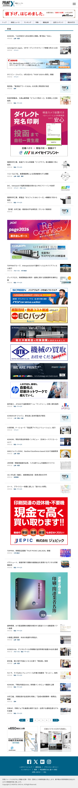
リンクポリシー (26, 769)
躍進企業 (46, 22)
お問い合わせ (36, 772)
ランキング (27, 22)
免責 (35, 769)
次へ (56, 720)
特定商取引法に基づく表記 (48, 769)
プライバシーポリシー (51, 767)
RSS (45, 772)
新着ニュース (15, 22)
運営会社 (38, 767)
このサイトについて (25, 767)
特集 (37, 22)
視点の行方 (71, 22)
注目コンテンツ (58, 22)
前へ (22, 720)
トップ (4, 22)
